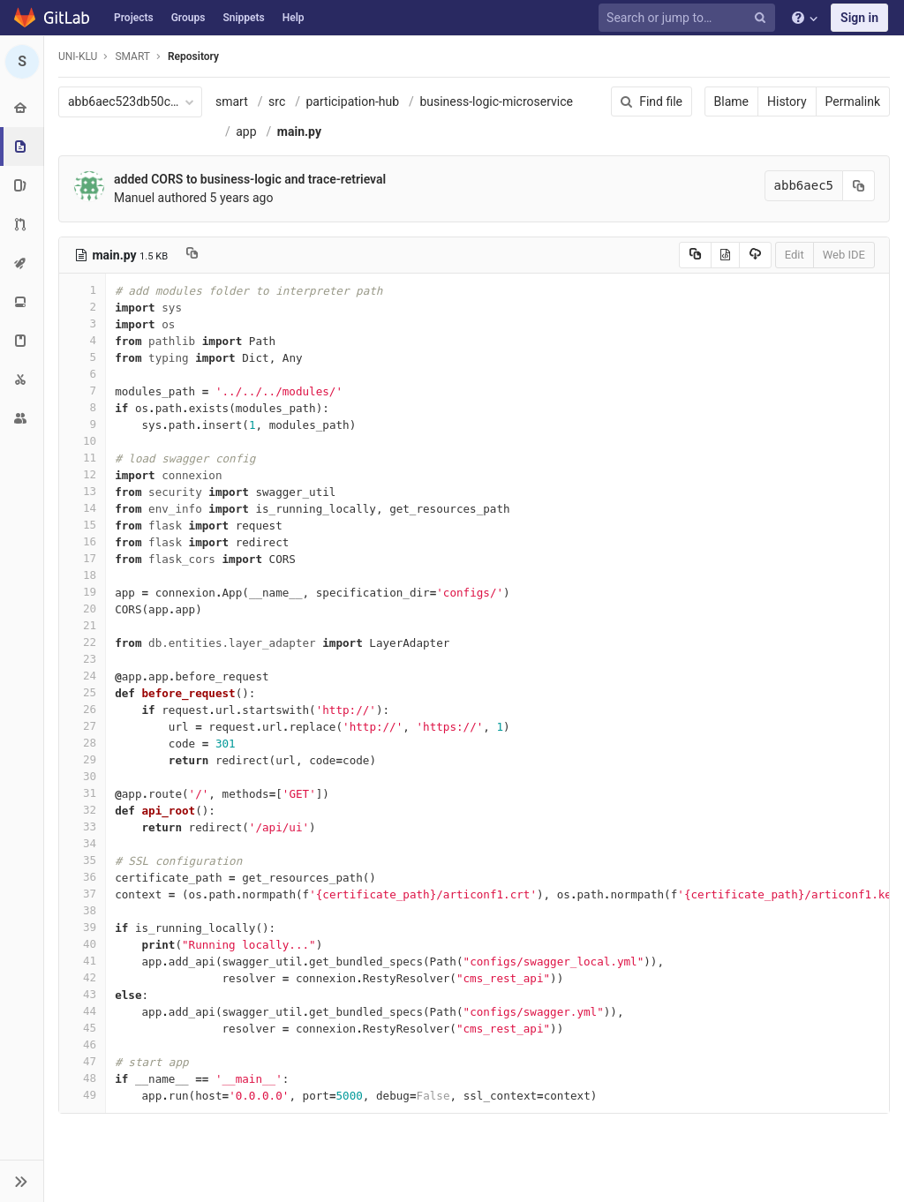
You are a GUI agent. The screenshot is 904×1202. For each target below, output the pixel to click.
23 (82, 658)
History (787, 101)
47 (82, 1061)
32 (82, 809)
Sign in (859, 18)
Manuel (134, 198)
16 (82, 541)
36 (82, 876)
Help (293, 17)
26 (82, 709)
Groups (188, 17)
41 (82, 960)
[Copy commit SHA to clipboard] (859, 185)
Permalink (852, 101)
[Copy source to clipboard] (695, 255)
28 (82, 742)
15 (82, 524)
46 (82, 1044)
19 (82, 591)
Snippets (243, 17)
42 (82, 977)
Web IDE (844, 254)
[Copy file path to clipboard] (192, 255)
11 (82, 457)
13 (82, 491)
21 (82, 625)
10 (82, 440)
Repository (193, 56)
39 (82, 927)
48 (82, 1078)
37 (82, 893)
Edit (794, 254)
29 (82, 759)
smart (231, 101)
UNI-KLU (77, 56)
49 (82, 1094)
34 (82, 843)
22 (82, 642)
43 (82, 994)
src (276, 101)
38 (82, 910)
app (246, 131)
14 (82, 508)
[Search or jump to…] (689, 18)
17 (82, 558)
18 (82, 575)
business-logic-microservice (496, 101)
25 (82, 692)
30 (82, 776)
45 (82, 1027)
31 (82, 793)
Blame (731, 101)
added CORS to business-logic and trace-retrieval (250, 179)
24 (82, 675)
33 (82, 826)
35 (82, 860)
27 (82, 725)
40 (82, 943)
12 (82, 474)
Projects (134, 17)
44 (82, 1011)
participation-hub (353, 101)
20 (82, 608)
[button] (21, 1181)
